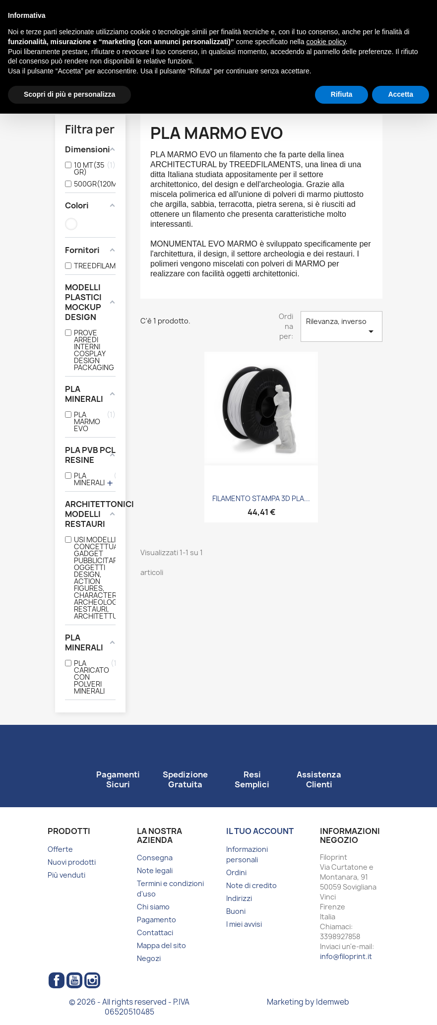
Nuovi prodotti (72, 862)
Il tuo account (260, 831)
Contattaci (155, 932)
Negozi (149, 958)
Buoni (236, 911)
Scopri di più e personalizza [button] (69, 94)
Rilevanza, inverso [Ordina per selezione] (341, 327)
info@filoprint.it (346, 956)
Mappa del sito (161, 945)
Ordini (236, 872)
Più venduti (66, 875)
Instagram (92, 980)
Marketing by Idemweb (308, 1002)
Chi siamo (153, 906)
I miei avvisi (244, 924)
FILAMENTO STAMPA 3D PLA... (261, 498)
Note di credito (251, 885)
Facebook (56, 980)
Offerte (60, 849)
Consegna (155, 857)
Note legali (155, 870)
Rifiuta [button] (342, 94)
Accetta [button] (400, 94)
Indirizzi (239, 898)
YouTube (74, 980)
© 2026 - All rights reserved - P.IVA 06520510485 (129, 1007)
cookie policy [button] (325, 42)
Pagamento (156, 919)
